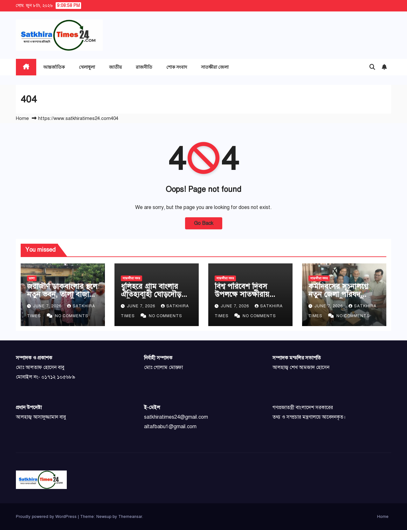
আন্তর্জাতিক (54, 67)
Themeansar (130, 516)
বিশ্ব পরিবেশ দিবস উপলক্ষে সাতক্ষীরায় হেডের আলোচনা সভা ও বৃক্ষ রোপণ (248, 298)
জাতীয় (115, 67)
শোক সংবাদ (176, 67)
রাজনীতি (144, 67)
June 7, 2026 (48, 306)
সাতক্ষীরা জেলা (215, 67)
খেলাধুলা (87, 67)
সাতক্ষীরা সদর (131, 278)
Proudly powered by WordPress (47, 516)
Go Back (203, 223)
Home (22, 118)
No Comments (71, 316)
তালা (32, 278)
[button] (372, 67)
